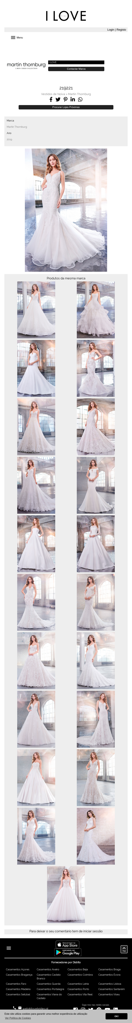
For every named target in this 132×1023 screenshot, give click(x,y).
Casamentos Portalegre (50, 989)
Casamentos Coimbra (80, 974)
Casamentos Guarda (49, 983)
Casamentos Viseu (109, 994)
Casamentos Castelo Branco (49, 976)
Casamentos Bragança (19, 974)
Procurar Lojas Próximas (66, 107)
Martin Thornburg (79, 94)
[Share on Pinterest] (65, 99)
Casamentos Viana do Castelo (49, 996)
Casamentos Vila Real (80, 994)
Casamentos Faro (16, 983)
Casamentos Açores (17, 969)
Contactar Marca (76, 69)
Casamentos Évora (109, 974)
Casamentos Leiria (78, 983)
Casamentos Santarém (111, 989)
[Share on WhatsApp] (80, 99)
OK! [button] (116, 1016)
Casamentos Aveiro (48, 969)
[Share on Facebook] (51, 99)
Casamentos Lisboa (109, 983)
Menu (16, 37)
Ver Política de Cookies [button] (18, 1018)
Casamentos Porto (78, 989)
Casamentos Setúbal (18, 994)
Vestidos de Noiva (53, 94)
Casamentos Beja (78, 969)
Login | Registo (116, 29)
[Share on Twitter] (58, 99)
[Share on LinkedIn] (72, 99)
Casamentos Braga (109, 969)
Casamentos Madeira (18, 989)
